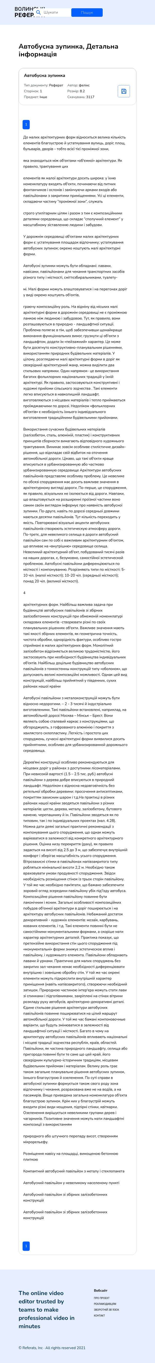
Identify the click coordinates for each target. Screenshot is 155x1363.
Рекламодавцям (105, 1304)
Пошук (87, 12)
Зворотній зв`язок (106, 1309)
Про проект (101, 1298)
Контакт (99, 1315)
